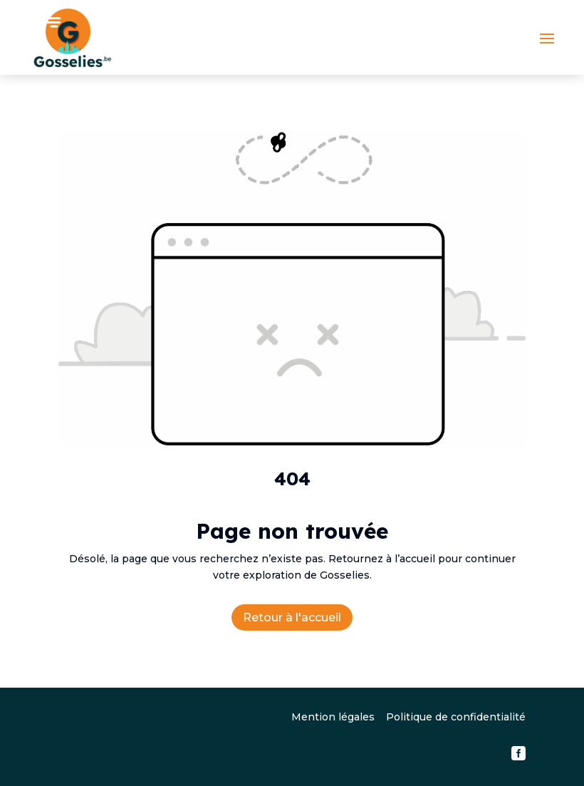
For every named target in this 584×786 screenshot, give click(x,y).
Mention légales (333, 716)
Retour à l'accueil (292, 617)
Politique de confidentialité (456, 716)
